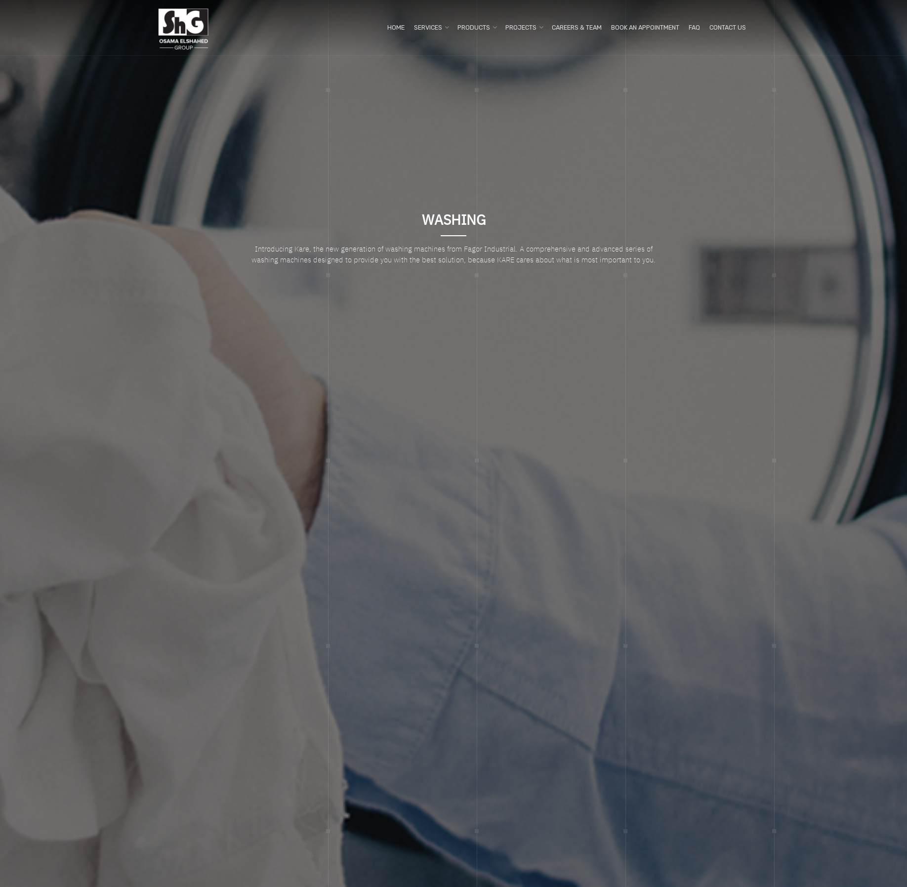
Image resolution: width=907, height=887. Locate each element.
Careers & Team (577, 27)
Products (473, 27)
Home (396, 27)
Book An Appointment (645, 27)
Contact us (727, 27)
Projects (520, 27)
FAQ (694, 27)
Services (428, 27)
